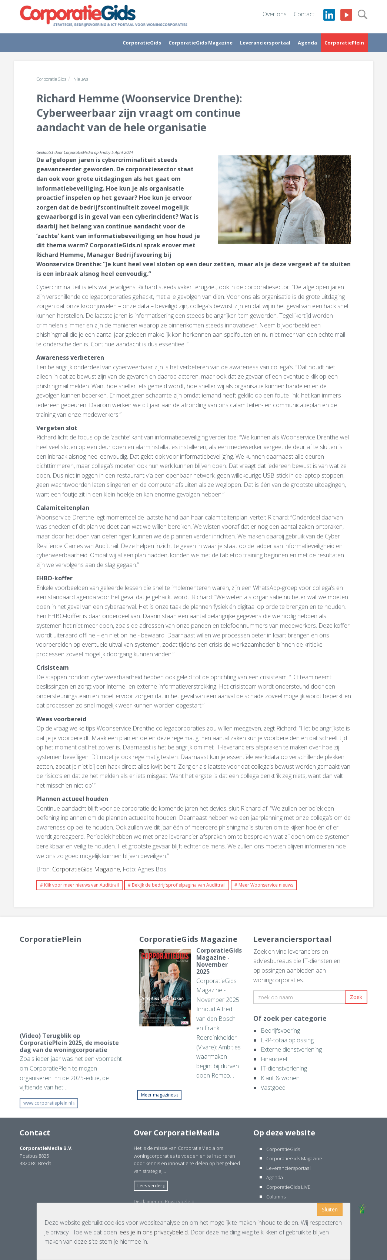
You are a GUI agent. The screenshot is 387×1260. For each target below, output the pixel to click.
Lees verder (151, 1186)
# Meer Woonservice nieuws (263, 885)
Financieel (274, 1059)
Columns (276, 1196)
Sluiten (330, 1209)
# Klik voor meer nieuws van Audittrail (79, 885)
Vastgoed (273, 1087)
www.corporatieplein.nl (49, 1103)
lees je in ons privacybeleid (153, 1232)
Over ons (275, 14)
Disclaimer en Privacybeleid (164, 1201)
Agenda (307, 42)
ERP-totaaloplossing (287, 1040)
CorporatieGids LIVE (288, 1187)
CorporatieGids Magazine (201, 42)
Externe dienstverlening (291, 1049)
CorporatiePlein (344, 42)
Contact (304, 14)
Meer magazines (159, 1095)
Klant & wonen (280, 1078)
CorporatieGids (142, 42)
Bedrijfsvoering (280, 1030)
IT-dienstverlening (284, 1068)
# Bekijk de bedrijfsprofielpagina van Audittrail (177, 885)
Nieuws (80, 79)
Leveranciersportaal (265, 42)
